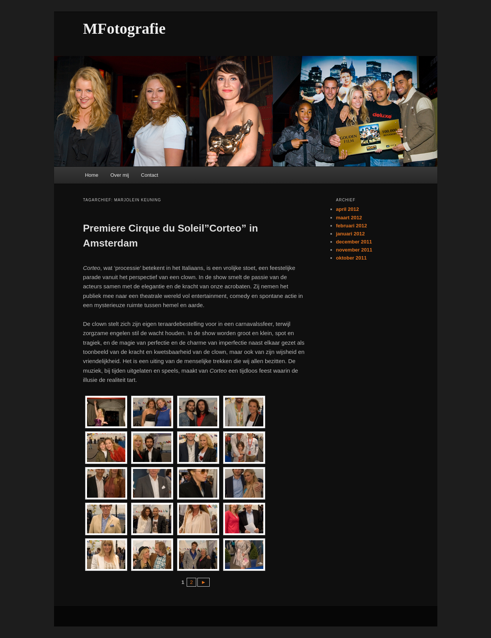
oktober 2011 (351, 258)
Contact (149, 175)
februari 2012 (351, 226)
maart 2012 (349, 217)
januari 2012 (350, 234)
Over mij (119, 175)
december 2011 (354, 242)
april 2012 (347, 209)
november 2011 (354, 250)
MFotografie (124, 28)
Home (92, 175)
